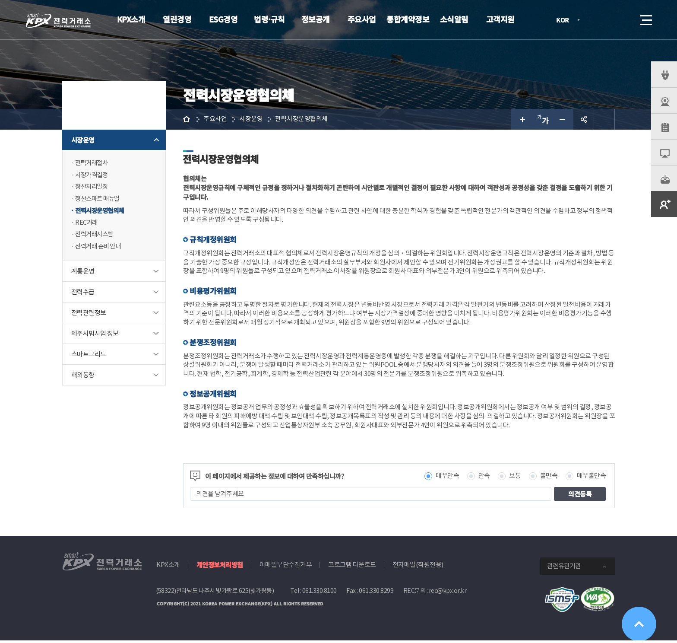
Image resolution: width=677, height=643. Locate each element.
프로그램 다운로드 (352, 567)
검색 (622, 20)
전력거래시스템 (95, 236)
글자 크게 (521, 119)
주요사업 (362, 19)
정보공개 (315, 19)
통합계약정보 (407, 19)
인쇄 (604, 119)
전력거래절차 (92, 163)
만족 (484, 478)
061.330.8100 (319, 593)
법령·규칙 (269, 19)
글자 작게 (563, 119)
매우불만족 (591, 478)
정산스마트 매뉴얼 (99, 199)
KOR (565, 20)
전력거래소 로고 (58, 20)
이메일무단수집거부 (285, 567)
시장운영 (83, 139)
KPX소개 (131, 19)
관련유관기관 (564, 568)
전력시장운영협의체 (101, 211)
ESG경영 (223, 19)
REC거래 (86, 224)
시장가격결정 (92, 175)
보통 (515, 478)
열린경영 (177, 19)
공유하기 (583, 119)
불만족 (549, 478)
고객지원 (500, 19)
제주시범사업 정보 (95, 335)
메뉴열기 (645, 17)
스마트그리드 (88, 356)
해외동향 (83, 376)
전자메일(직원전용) (417, 567)
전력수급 (83, 294)
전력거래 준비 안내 (99, 248)
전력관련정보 (88, 314)
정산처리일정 (92, 187)
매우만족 (447, 478)
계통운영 (83, 273)
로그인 (597, 20)
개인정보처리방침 (219, 567)
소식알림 (454, 19)
